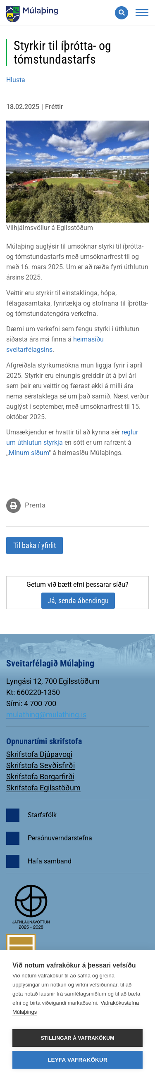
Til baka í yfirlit (34, 545)
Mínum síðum (29, 453)
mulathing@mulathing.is (46, 714)
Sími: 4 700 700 (31, 703)
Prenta (35, 505)
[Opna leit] (121, 12)
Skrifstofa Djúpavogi (39, 754)
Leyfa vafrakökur (77, 1060)
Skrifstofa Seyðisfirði (40, 765)
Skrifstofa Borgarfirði (40, 776)
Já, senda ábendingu (78, 600)
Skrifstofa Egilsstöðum (43, 787)
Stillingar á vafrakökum (77, 1038)
